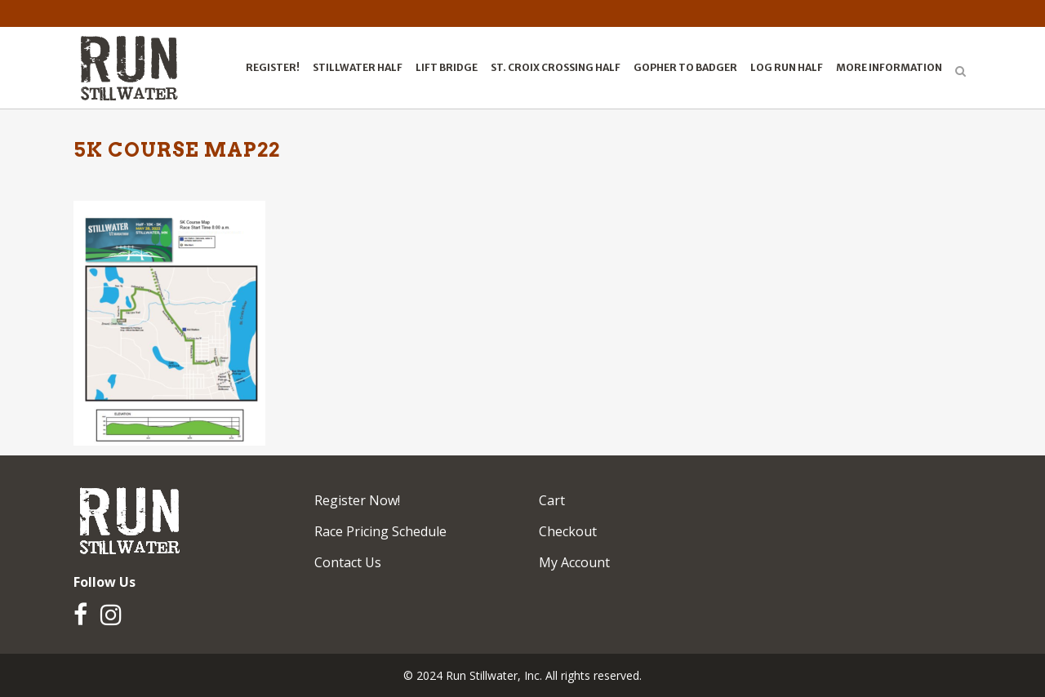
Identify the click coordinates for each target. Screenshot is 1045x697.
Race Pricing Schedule (380, 531)
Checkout (568, 531)
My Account (574, 562)
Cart (552, 500)
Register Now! (357, 500)
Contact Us (347, 562)
